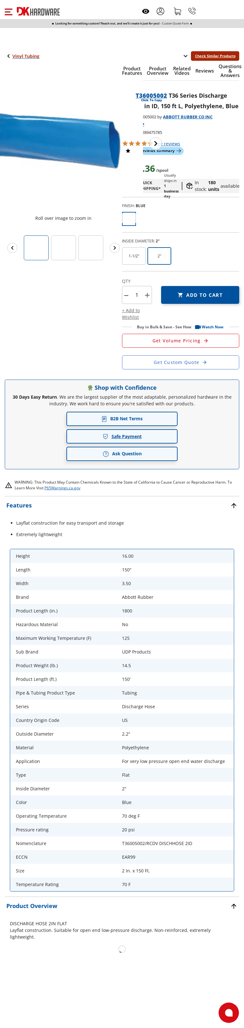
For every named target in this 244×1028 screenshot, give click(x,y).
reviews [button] (167, 144)
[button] (8, 11)
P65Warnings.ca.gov (62, 488)
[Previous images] (12, 248)
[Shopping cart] (177, 11)
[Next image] (155, 143)
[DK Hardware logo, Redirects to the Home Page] (38, 11)
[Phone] (192, 11)
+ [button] (147, 295)
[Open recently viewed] (146, 11)
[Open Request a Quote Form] (180, 341)
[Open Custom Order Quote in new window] (180, 362)
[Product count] (136, 294)
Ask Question (122, 454)
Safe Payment (122, 436)
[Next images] (115, 248)
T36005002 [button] (151, 95)
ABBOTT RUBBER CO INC (188, 117)
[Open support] (229, 1013)
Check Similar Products (215, 55)
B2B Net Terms (122, 419)
